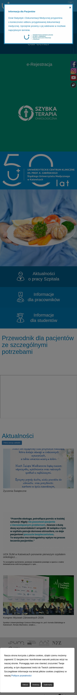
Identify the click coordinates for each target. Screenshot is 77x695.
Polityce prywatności (21, 675)
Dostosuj (35, 685)
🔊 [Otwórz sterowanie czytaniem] (73, 84)
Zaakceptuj (48, 685)
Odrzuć (25, 685)
